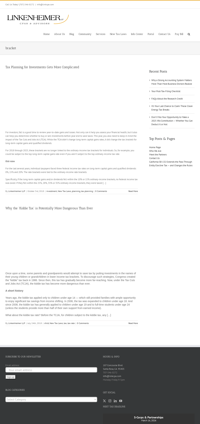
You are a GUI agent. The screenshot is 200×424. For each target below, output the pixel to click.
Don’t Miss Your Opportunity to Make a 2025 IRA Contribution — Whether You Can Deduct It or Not (172, 121)
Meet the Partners (158, 154)
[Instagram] (109, 400)
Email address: (12, 365)
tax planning (87, 191)
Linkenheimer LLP (16, 191)
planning (76, 191)
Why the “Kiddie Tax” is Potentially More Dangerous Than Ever (49, 208)
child (46, 323)
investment (51, 191)
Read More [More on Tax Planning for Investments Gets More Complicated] (133, 191)
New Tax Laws (64, 191)
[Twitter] (104, 400)
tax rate (71, 323)
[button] (189, 34)
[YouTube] (120, 400)
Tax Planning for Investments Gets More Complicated (42, 67)
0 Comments (101, 191)
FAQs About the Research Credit (167, 98)
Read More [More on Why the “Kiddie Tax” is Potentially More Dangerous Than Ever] (133, 323)
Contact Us (154, 158)
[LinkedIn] (115, 400)
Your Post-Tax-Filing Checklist (165, 91)
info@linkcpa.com (45, 4)
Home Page (155, 147)
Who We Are (155, 150)
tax (65, 323)
